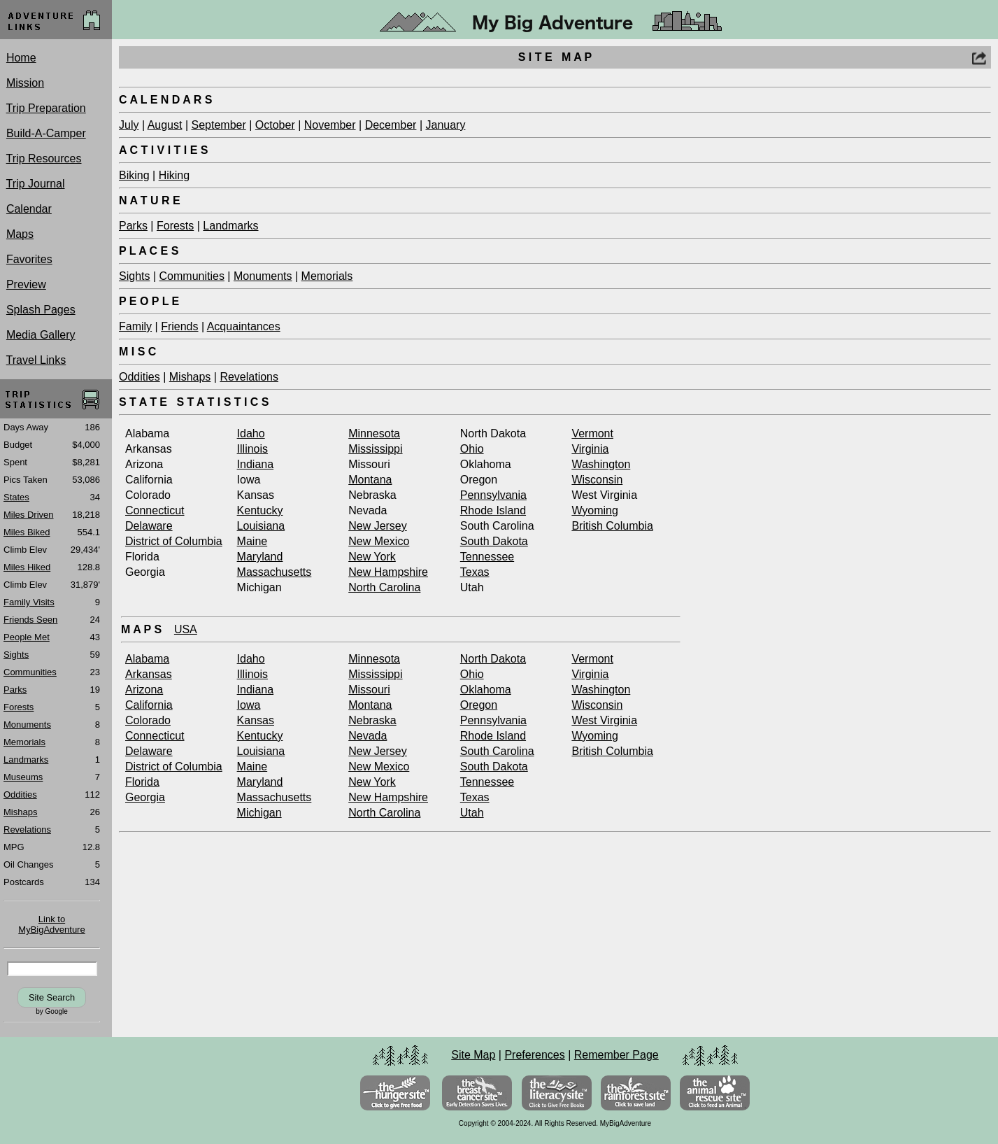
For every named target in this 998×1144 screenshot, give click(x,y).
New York (372, 557)
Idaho (251, 433)
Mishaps (190, 377)
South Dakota (494, 541)
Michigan (259, 813)
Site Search (52, 997)
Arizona (144, 689)
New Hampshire (388, 572)
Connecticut (155, 510)
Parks (133, 226)
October (275, 125)
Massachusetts (274, 572)
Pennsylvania (493, 495)
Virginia (589, 449)
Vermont (592, 433)
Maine (252, 541)
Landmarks (230, 226)
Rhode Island (493, 510)
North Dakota (493, 659)
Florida (142, 782)
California (149, 705)
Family (135, 326)
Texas (475, 572)
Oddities (139, 377)
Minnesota (374, 433)
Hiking (174, 175)
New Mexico (378, 541)
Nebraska (372, 720)
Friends (179, 326)
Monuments (263, 276)
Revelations (249, 377)
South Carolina (497, 751)
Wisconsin (596, 480)
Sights (134, 276)
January (445, 125)
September (218, 125)
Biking (134, 175)
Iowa (249, 705)
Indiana (255, 464)
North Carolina (384, 587)
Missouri (369, 689)
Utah (472, 813)
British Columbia (612, 526)
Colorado (148, 720)
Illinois (252, 449)
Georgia (145, 797)
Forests (175, 226)
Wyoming (594, 510)
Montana (370, 480)
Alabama (147, 659)
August (165, 125)
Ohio (472, 449)
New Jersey (377, 526)
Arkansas (148, 674)
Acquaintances (243, 326)
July (128, 125)
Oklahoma (485, 689)
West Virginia (604, 720)
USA (185, 629)
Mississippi (375, 449)
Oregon (478, 705)
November (330, 125)
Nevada (367, 736)
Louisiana (261, 526)
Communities (191, 276)
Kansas (255, 720)
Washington (600, 464)
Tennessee (487, 557)
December (391, 125)
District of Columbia (173, 541)
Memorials (327, 276)
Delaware (149, 526)
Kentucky (260, 510)
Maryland (260, 557)
